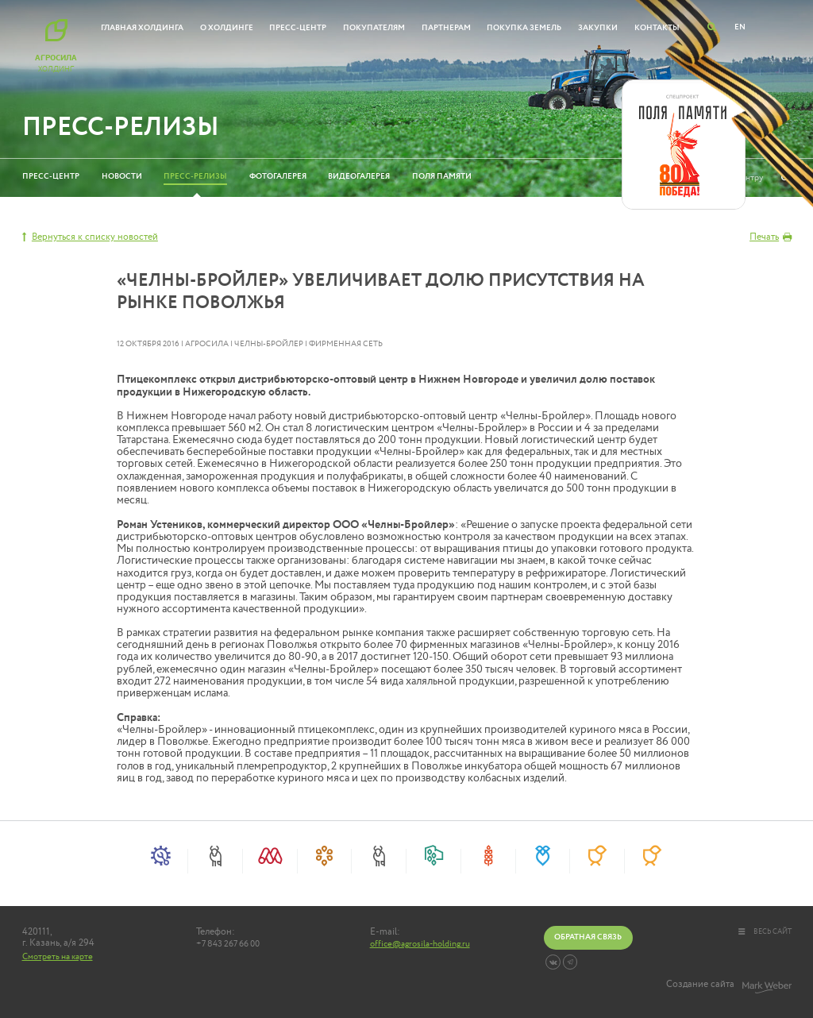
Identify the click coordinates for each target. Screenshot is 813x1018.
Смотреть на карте (57, 956)
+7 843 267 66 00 (228, 944)
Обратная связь (588, 937)
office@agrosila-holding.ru (420, 944)
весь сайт (764, 931)
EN (740, 27)
